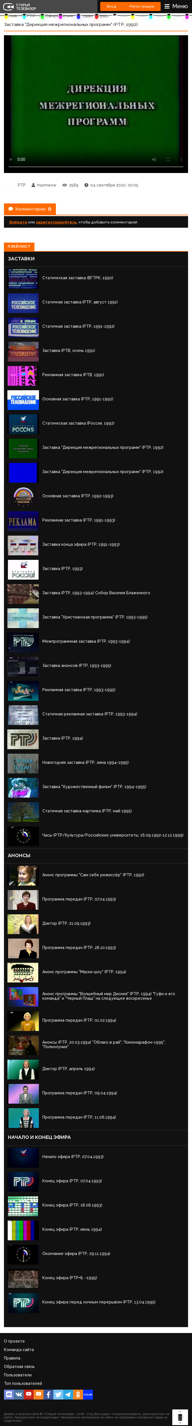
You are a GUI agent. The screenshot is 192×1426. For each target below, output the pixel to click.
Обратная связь (19, 1366)
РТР (31, 15)
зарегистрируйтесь (56, 222)
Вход (111, 6)
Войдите (18, 222)
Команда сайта (19, 1349)
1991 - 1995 (95, 15)
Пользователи (18, 1375)
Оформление (59, 15)
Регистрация (142, 6)
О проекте (14, 1341)
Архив (10, 15)
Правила (12, 1358)
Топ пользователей (23, 1383)
